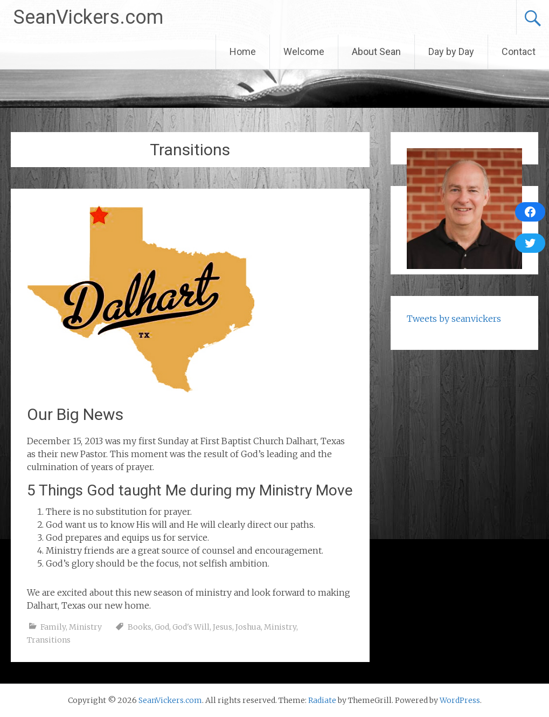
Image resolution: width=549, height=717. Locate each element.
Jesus (222, 627)
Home (243, 51)
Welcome (303, 51)
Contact (519, 51)
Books (139, 627)
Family (53, 627)
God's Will (191, 627)
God (162, 627)
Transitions (49, 640)
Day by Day (451, 51)
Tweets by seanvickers (454, 318)
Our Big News (75, 414)
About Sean (376, 51)
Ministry (85, 627)
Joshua (248, 627)
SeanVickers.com (88, 17)
